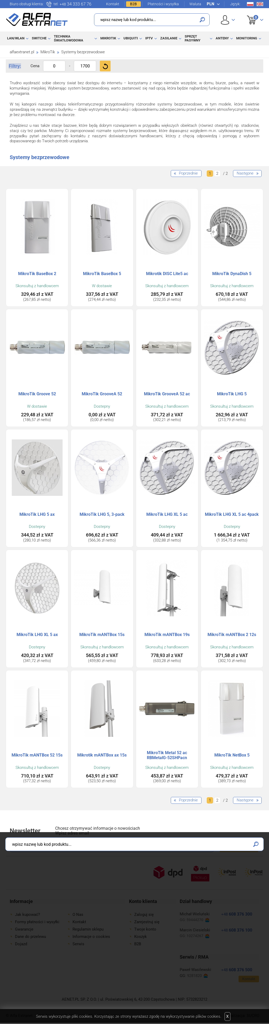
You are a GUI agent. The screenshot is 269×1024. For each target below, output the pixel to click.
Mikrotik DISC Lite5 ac (167, 273)
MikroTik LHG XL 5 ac (167, 514)
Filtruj (105, 66)
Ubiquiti (130, 38)
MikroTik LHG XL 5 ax (37, 634)
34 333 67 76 (75, 4)
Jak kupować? (27, 914)
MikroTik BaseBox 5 (102, 273)
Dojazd (21, 944)
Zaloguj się (144, 914)
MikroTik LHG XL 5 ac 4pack (232, 514)
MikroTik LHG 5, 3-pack (102, 514)
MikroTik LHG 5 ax (37, 514)
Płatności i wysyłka (163, 4)
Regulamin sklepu (88, 929)
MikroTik (108, 38)
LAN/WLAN (15, 38)
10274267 (198, 936)
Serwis (78, 944)
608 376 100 (236, 930)
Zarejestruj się (146, 922)
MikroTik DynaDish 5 (231, 273)
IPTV (149, 38)
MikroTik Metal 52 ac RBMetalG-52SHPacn (167, 755)
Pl (250, 4)
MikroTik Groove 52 (37, 393)
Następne (245, 173)
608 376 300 (236, 914)
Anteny (222, 38)
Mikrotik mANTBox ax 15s (102, 755)
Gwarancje (24, 929)
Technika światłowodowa (68, 38)
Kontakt (112, 4)
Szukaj (202, 19)
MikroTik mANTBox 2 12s (232, 634)
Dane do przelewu (30, 936)
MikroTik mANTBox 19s (167, 634)
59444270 (198, 920)
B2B (133, 4)
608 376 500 (236, 969)
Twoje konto (145, 929)
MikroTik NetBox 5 (232, 755)
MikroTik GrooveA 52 (102, 393)
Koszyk (252, 14)
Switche (39, 38)
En (260, 4)
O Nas (78, 914)
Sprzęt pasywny (192, 38)
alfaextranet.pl (22, 52)
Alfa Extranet (37, 19)
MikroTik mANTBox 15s (102, 634)
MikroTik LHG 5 (232, 393)
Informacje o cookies (91, 936)
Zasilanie (168, 38)
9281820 (197, 976)
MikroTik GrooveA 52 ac (167, 393)
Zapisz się (239, 845)
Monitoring (246, 38)
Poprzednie (188, 173)
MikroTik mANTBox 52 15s (37, 755)
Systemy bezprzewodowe (83, 52)
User (228, 19)
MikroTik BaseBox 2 (37, 273)
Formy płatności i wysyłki (37, 922)
